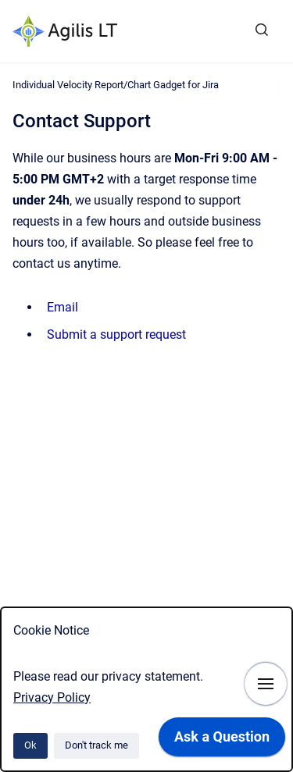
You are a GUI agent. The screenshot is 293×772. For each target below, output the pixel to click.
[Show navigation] (266, 684)
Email (62, 307)
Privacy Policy (52, 697)
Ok (30, 745)
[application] (222, 741)
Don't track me (96, 745)
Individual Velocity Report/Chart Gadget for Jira (116, 85)
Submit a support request (116, 334)
